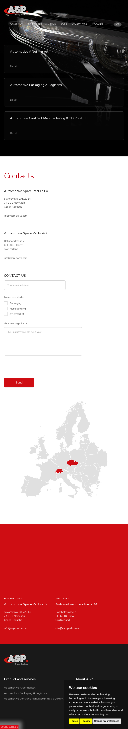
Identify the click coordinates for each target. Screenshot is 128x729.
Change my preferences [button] (106, 721)
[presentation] (29, 366)
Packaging (12, 303)
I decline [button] (86, 721)
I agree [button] (74, 721)
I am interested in (14, 297)
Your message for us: (16, 323)
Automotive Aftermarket (20, 688)
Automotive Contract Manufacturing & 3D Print (34, 699)
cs (117, 24)
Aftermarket (14, 314)
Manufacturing (15, 309)
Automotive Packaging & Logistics (25, 693)
